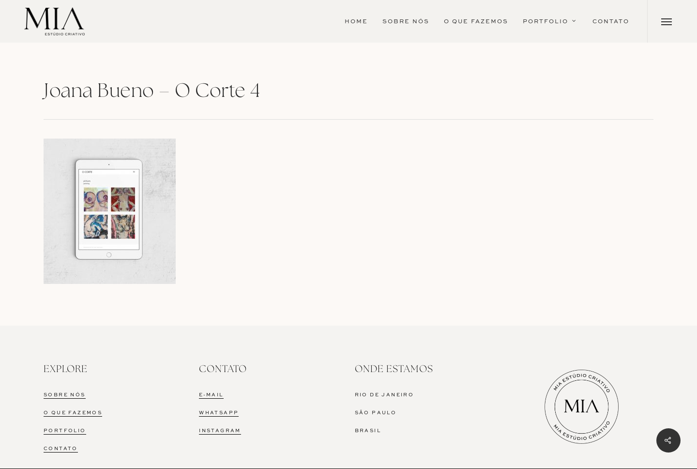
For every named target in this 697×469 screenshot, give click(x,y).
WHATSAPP (219, 412)
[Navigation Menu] (666, 21)
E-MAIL (211, 394)
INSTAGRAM (220, 430)
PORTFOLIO (65, 430)
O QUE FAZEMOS (73, 412)
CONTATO (61, 448)
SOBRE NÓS (65, 394)
